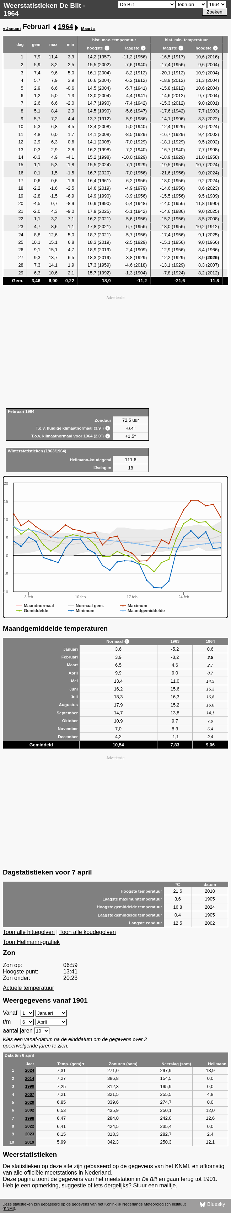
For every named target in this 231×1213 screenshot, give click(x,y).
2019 (29, 1142)
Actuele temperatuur (28, 988)
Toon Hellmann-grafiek (31, 942)
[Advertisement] (115, 351)
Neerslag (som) (176, 1064)
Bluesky (212, 1204)
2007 (29, 1094)
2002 (29, 1110)
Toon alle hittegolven (29, 932)
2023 (29, 1134)
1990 (29, 1086)
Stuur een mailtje (154, 1185)
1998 (29, 1118)
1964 (65, 26)
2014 (29, 1078)
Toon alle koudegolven (87, 932)
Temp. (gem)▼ (71, 1064)
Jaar (30, 1064)
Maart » (88, 28)
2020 (29, 1102)
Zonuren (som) (123, 1064)
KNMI (9, 1208)
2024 (29, 1070)
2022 (29, 1126)
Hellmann (217, 1064)
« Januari (12, 28)
